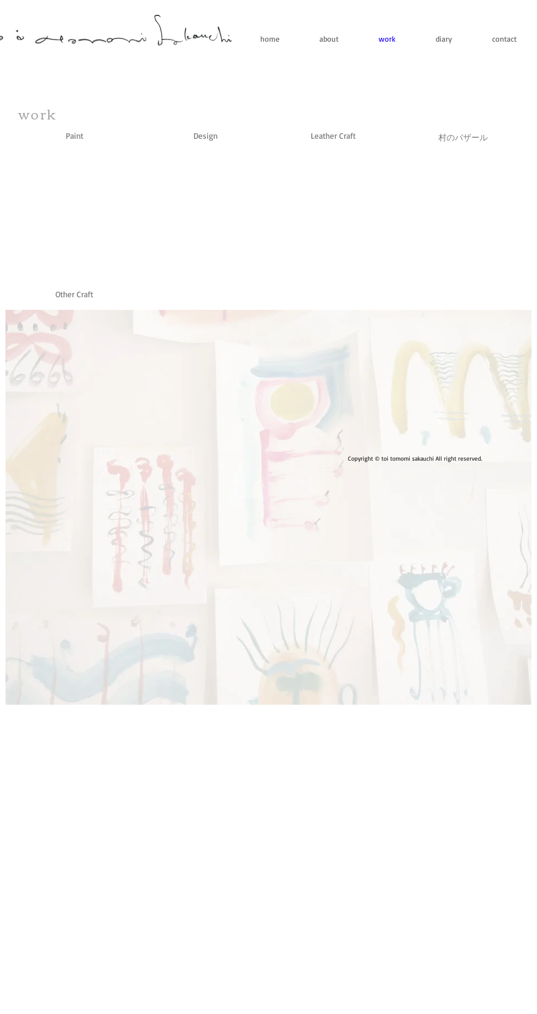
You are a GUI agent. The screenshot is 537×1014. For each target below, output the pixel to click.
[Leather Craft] (333, 135)
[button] (74, 294)
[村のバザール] (463, 137)
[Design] (205, 135)
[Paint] (74, 135)
